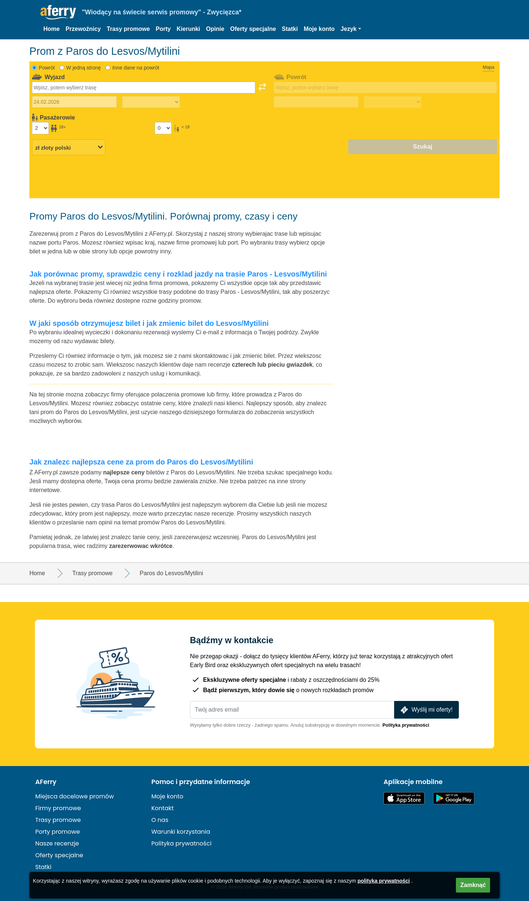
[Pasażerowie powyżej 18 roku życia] (40, 128)
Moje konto (319, 29)
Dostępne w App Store (404, 798)
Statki (290, 29)
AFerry (46, 781)
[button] (351, 29)
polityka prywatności (383, 881)
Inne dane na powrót (135, 68)
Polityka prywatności (405, 725)
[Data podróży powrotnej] (316, 102)
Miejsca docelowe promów (74, 796)
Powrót (47, 68)
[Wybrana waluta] (68, 147)
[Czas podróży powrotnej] (393, 102)
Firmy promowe (58, 808)
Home (51, 29)
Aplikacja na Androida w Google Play (453, 798)
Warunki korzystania (180, 831)
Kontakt (162, 808)
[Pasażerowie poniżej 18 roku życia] (163, 128)
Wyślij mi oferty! (426, 710)
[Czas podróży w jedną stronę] (151, 102)
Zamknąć (473, 885)
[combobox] (143, 87)
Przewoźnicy (83, 29)
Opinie (215, 29)
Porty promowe (57, 831)
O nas (159, 820)
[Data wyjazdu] (74, 102)
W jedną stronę (83, 68)
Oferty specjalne (253, 29)
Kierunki (188, 29)
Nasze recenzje (57, 843)
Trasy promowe (128, 29)
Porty (163, 29)
